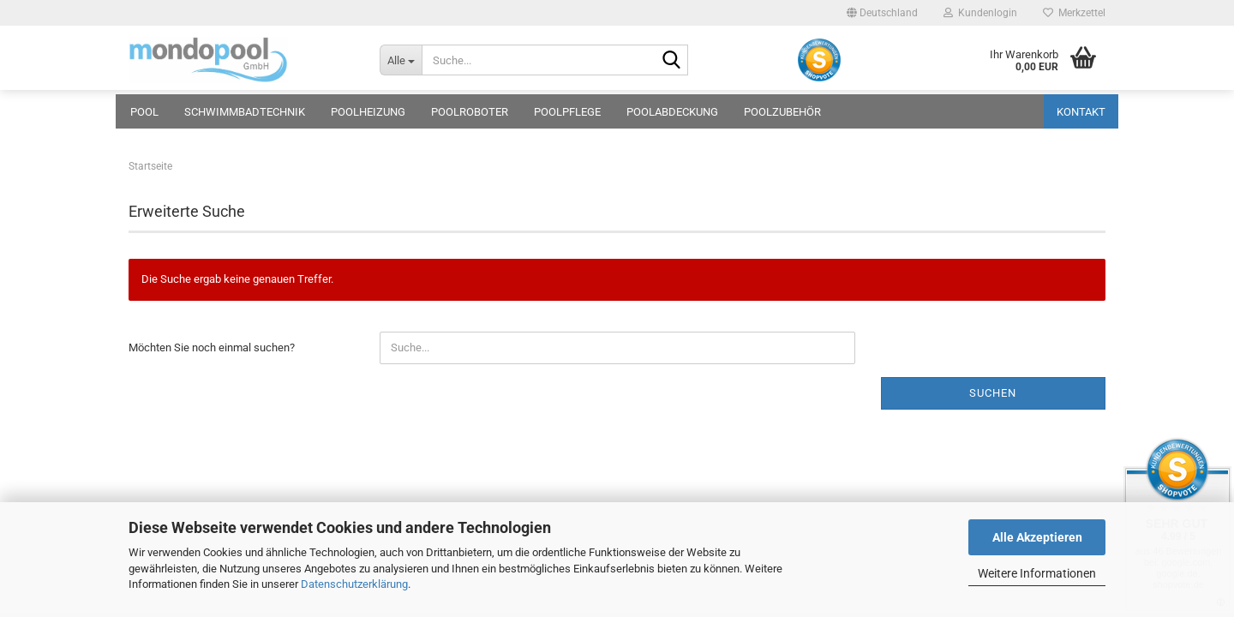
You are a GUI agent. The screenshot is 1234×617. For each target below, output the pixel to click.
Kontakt (1081, 111)
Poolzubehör (782, 111)
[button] (882, 13)
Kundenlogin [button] (980, 13)
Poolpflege (567, 111)
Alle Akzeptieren (1037, 537)
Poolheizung (368, 111)
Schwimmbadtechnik (244, 111)
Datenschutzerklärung (354, 584)
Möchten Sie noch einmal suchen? (212, 347)
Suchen (992, 392)
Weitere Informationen (1037, 573)
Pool (144, 111)
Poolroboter (469, 111)
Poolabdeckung (672, 111)
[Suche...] (401, 60)
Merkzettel (1074, 13)
